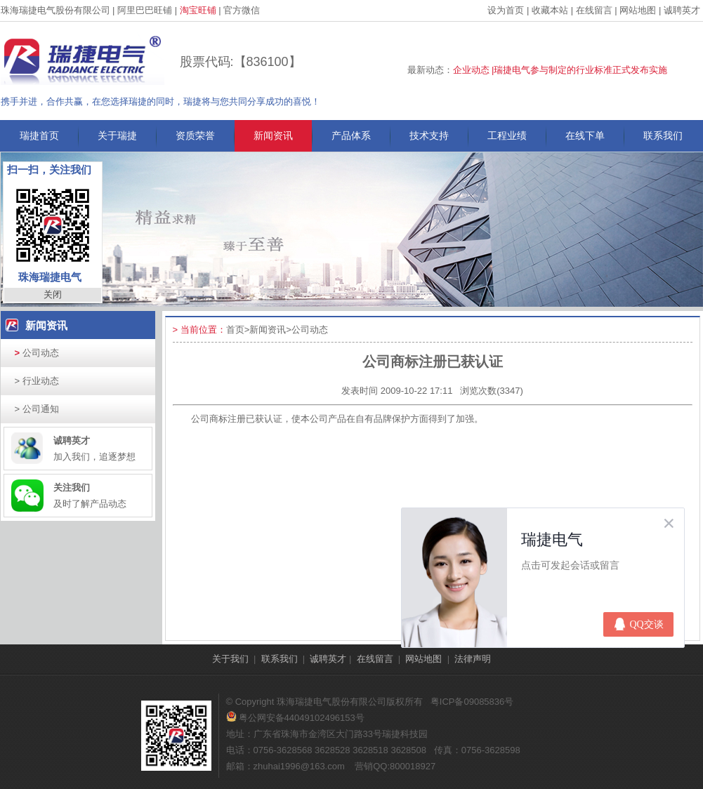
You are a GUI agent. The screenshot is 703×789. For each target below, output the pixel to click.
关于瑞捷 (117, 135)
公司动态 (37, 352)
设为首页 (505, 10)
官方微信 (241, 10)
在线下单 (585, 135)
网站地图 (637, 10)
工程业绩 (507, 135)
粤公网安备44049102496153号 (295, 717)
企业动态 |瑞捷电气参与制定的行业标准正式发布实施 (560, 70)
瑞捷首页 (39, 135)
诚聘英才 (682, 10)
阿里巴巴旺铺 (144, 10)
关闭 (53, 294)
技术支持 (429, 135)
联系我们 (663, 135)
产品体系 (351, 135)
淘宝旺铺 (198, 10)
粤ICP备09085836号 (472, 701)
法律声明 (472, 659)
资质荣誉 (195, 135)
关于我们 (230, 659)
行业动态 (37, 381)
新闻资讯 (273, 135)
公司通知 (37, 409)
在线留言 (594, 10)
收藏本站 (550, 10)
